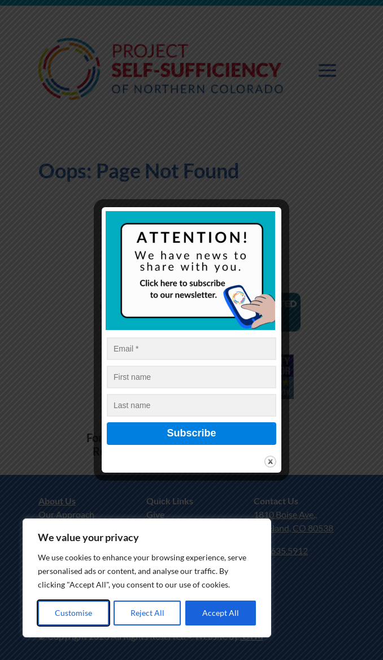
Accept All (220, 613)
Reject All (147, 613)
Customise (73, 613)
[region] (147, 577)
